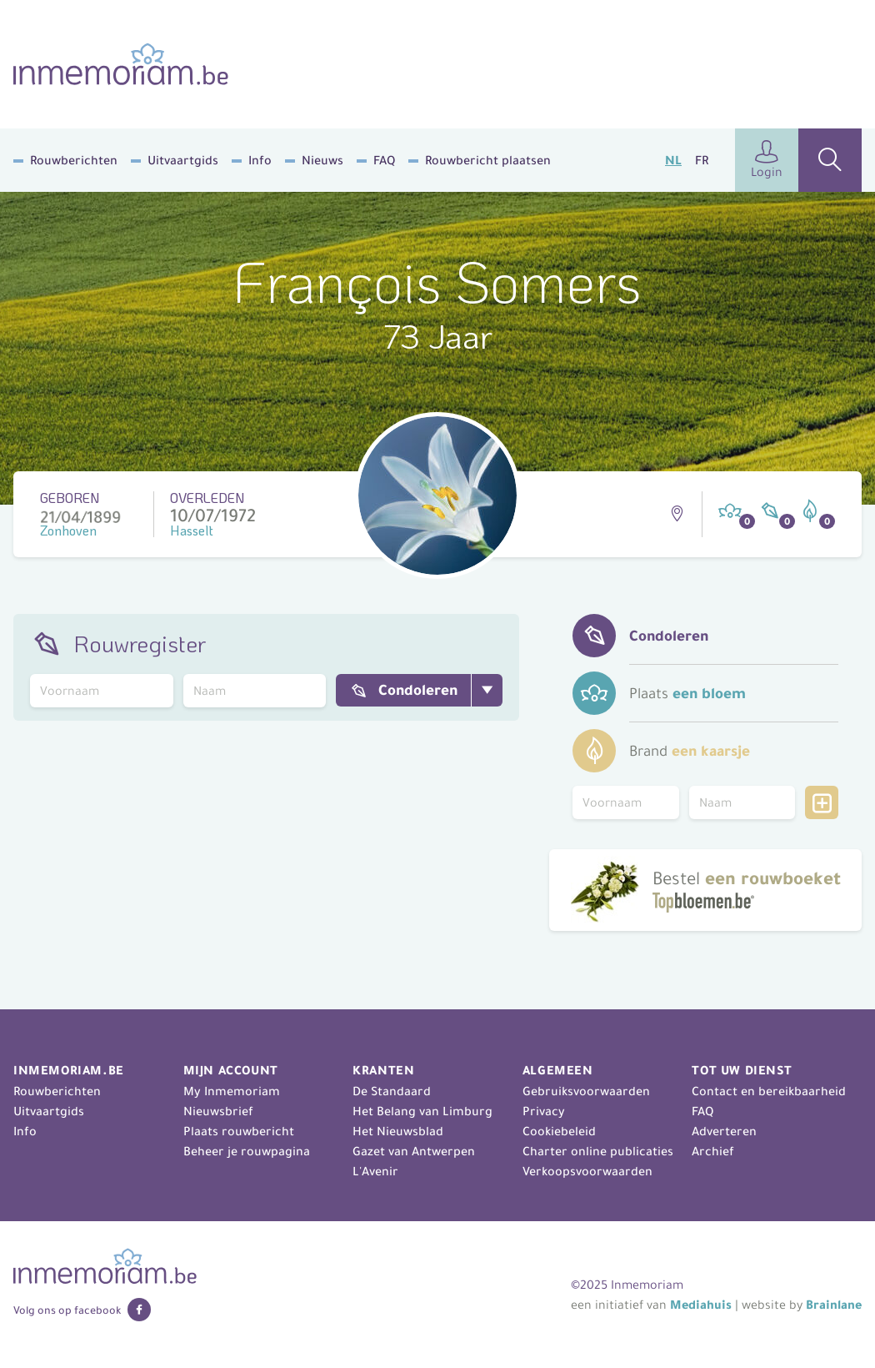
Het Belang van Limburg (422, 1111)
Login (766, 160)
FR (701, 160)
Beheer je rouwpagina (246, 1151)
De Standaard (391, 1091)
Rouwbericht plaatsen (488, 160)
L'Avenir (375, 1171)
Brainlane (834, 1304)
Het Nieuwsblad (397, 1131)
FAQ (384, 160)
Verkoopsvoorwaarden (587, 1171)
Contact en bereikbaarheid (769, 1091)
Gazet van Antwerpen (413, 1151)
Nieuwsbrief (218, 1111)
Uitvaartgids (183, 160)
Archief (713, 1151)
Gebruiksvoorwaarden (586, 1091)
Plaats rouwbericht (238, 1131)
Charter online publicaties (597, 1151)
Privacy (543, 1111)
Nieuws (322, 160)
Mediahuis (701, 1304)
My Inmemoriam (231, 1091)
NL (673, 160)
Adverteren (724, 1131)
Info (260, 160)
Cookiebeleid (559, 1131)
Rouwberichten (74, 160)
